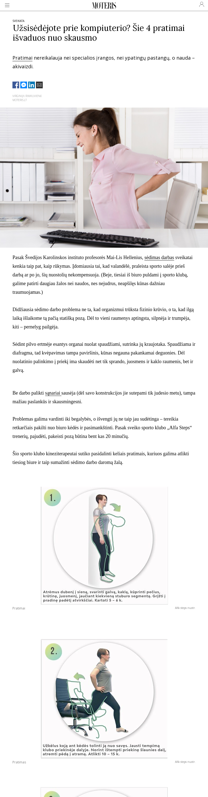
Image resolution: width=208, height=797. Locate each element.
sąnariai (53, 393)
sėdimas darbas (159, 257)
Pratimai (22, 57)
